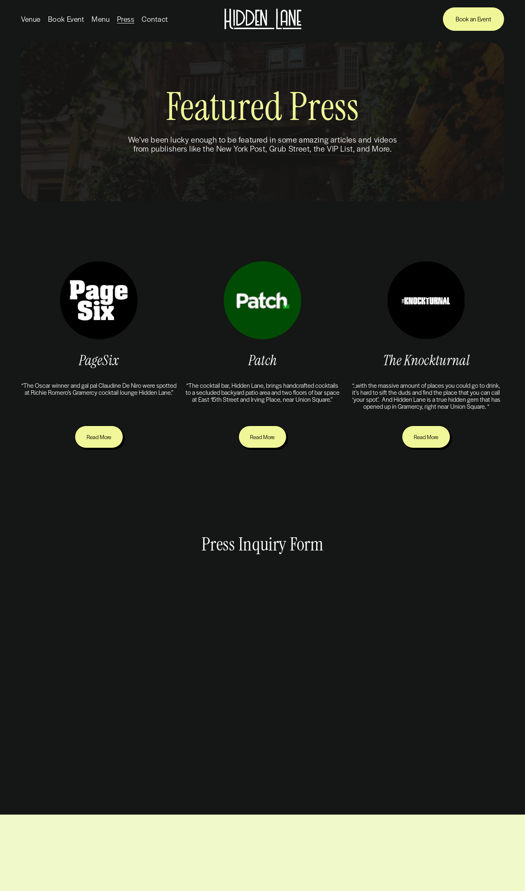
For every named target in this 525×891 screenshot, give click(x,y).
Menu (101, 19)
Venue (31, 19)
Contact (155, 19)
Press (125, 19)
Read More (99, 437)
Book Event (66, 19)
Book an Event (473, 19)
